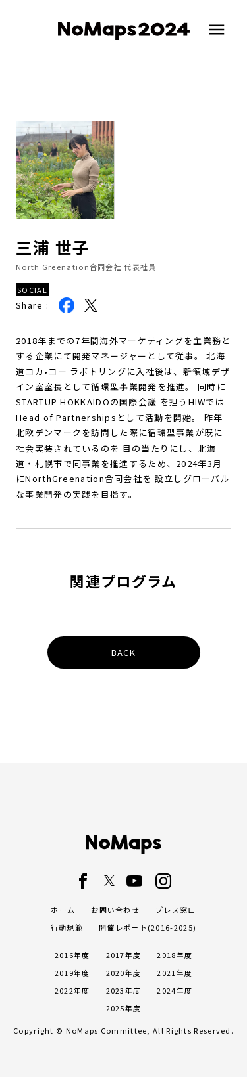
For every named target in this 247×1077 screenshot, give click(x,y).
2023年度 (124, 990)
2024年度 (174, 990)
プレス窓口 (175, 909)
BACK (123, 652)
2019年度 (72, 972)
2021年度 (174, 972)
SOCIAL (32, 289)
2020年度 (124, 972)
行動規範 (67, 927)
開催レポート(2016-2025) (147, 927)
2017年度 (124, 955)
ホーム (63, 909)
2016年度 (72, 955)
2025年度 (124, 1008)
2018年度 (174, 955)
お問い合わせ (115, 909)
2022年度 (72, 990)
